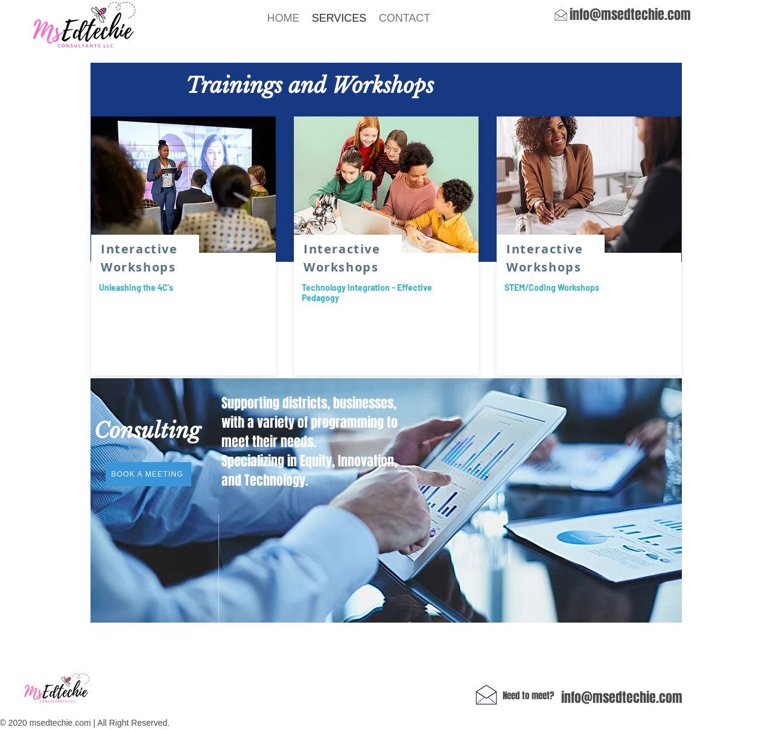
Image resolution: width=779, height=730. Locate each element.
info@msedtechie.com (630, 14)
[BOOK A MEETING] (148, 474)
